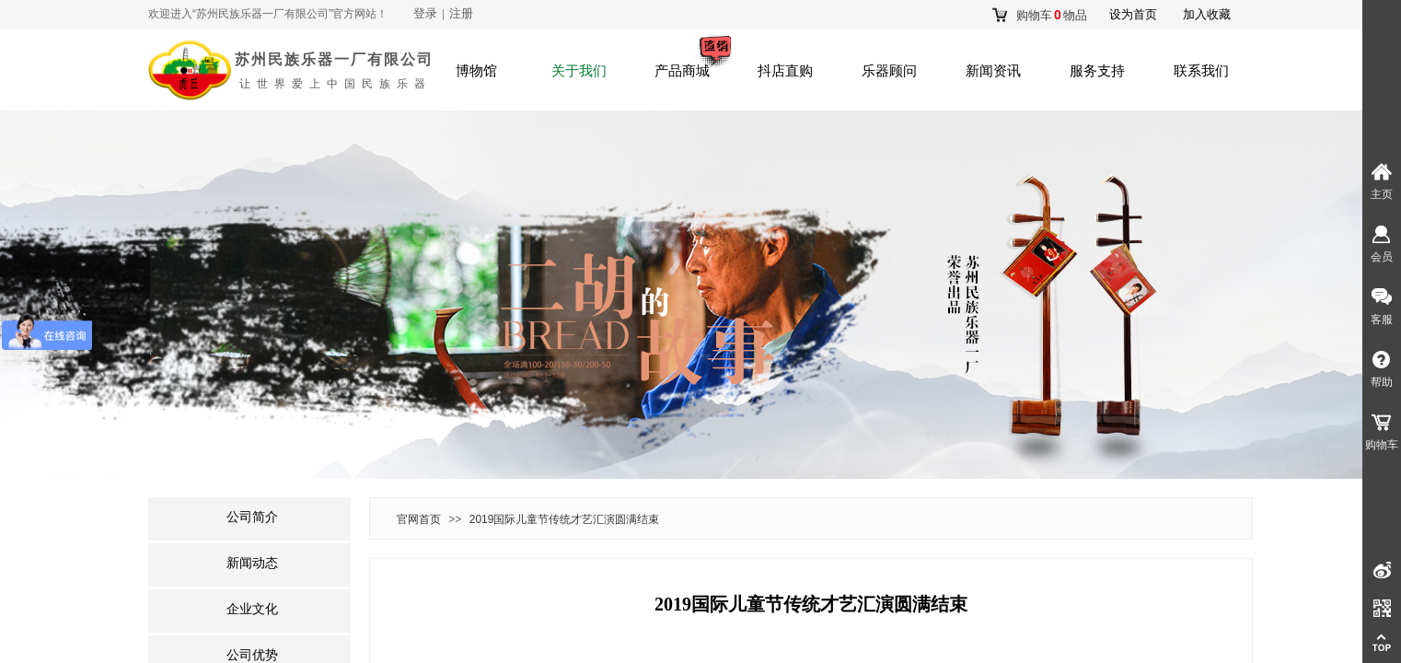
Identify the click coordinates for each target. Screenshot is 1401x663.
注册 (461, 13)
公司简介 (252, 517)
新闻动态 (252, 563)
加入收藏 (1207, 14)
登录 (425, 13)
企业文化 (252, 609)
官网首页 (419, 519)
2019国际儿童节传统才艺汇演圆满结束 (564, 519)
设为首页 (1133, 14)
